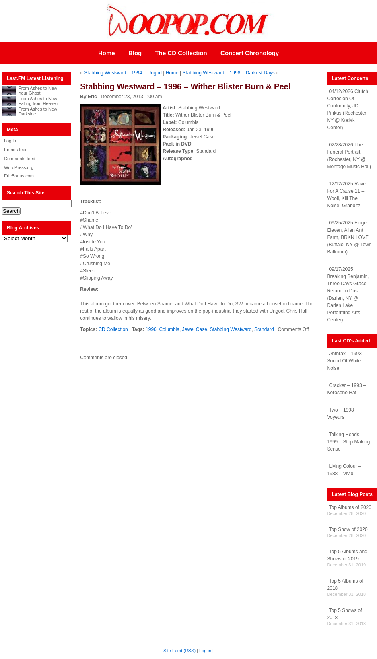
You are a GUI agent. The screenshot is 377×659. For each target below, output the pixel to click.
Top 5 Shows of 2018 (344, 614)
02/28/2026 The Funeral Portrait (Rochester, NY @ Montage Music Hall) (349, 155)
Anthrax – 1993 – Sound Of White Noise (346, 361)
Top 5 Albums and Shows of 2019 (347, 555)
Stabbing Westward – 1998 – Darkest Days (228, 73)
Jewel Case (194, 329)
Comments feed (19, 158)
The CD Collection (181, 52)
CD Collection (113, 329)
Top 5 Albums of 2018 (345, 584)
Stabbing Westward (230, 329)
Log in (10, 140)
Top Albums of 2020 (350, 507)
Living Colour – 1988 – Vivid (344, 469)
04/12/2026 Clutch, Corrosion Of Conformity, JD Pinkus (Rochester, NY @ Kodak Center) (348, 109)
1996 (151, 329)
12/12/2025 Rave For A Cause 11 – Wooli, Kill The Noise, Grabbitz (346, 194)
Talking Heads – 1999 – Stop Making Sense (348, 442)
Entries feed (16, 149)
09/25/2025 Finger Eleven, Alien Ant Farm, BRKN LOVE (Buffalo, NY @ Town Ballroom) (349, 237)
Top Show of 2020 (348, 529)
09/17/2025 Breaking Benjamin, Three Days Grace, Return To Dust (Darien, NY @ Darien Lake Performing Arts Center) (348, 294)
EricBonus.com (19, 175)
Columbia (169, 329)
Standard (264, 329)
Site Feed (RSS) (179, 650)
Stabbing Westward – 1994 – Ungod (123, 73)
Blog (135, 52)
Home (106, 52)
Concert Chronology (249, 52)
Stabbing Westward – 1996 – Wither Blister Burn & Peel (185, 86)
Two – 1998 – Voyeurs (342, 413)
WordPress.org (18, 167)
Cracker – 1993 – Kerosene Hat (346, 389)
